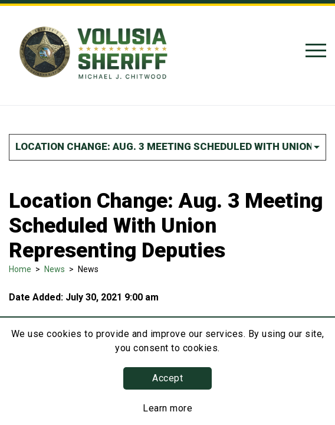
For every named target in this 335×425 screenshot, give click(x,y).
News (54, 269)
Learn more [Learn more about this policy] (167, 408)
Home (20, 269)
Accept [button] (167, 378)
